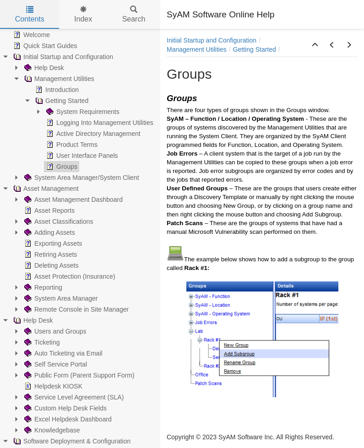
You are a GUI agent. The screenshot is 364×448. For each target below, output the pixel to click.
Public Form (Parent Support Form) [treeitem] (78, 375)
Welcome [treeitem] (30, 34)
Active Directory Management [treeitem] (92, 133)
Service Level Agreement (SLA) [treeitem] (73, 397)
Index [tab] (83, 14)
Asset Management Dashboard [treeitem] (72, 199)
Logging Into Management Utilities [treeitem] (98, 122)
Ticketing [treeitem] (41, 342)
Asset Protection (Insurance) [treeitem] (68, 276)
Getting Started (254, 49)
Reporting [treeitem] (42, 287)
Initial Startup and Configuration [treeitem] (62, 56)
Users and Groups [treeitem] (54, 331)
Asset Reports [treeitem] (48, 210)
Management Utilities (197, 49)
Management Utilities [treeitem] (58, 78)
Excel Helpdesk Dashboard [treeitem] (67, 419)
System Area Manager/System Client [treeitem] (80, 177)
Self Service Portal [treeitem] (54, 364)
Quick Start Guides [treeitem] (44, 45)
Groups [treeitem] (60, 166)
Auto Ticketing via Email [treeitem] (62, 353)
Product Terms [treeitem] (71, 144)
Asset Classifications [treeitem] (57, 221)
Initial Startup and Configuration (211, 40)
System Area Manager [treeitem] (60, 298)
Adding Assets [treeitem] (48, 232)
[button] (315, 45)
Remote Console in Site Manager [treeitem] (75, 309)
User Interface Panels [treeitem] (81, 155)
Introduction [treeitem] (56, 89)
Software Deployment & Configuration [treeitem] (70, 441)
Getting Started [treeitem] (60, 100)
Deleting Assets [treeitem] (50, 265)
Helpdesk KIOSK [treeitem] (52, 386)
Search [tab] (134, 14)
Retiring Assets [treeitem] (49, 254)
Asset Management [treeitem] (45, 188)
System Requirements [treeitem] (82, 111)
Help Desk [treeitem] (43, 67)
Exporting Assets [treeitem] (52, 243)
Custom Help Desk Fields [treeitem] (64, 408)
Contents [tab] (29, 14)
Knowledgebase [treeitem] (51, 430)
